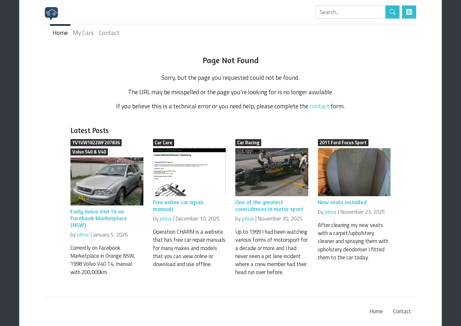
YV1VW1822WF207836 (96, 142)
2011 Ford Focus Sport (343, 142)
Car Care (163, 142)
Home (60, 32)
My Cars (83, 32)
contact (319, 106)
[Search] (350, 12)
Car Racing (248, 142)
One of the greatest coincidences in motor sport (269, 205)
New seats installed (342, 202)
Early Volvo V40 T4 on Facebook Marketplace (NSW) (98, 218)
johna (83, 234)
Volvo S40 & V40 (89, 151)
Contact (109, 32)
